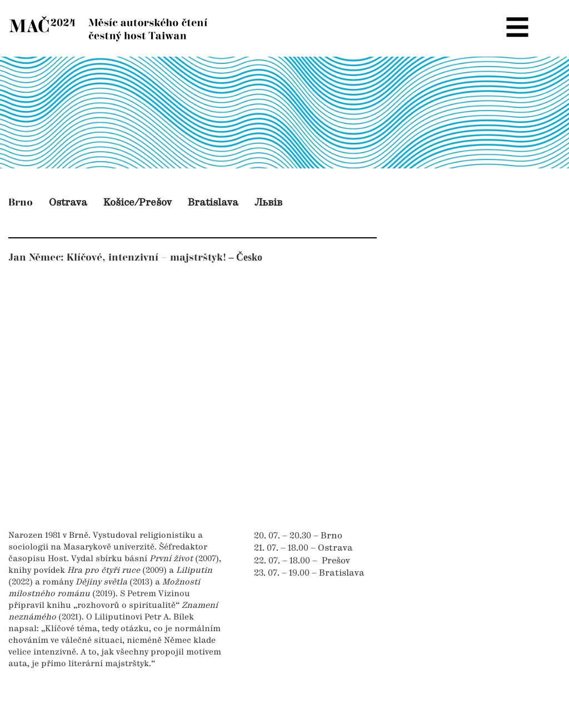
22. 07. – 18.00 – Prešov (302, 561)
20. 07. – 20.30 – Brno (298, 536)
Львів (268, 202)
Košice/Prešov (137, 202)
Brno (20, 202)
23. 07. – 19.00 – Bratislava (309, 573)
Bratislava (213, 202)
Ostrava (68, 202)
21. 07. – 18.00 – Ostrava (303, 548)
